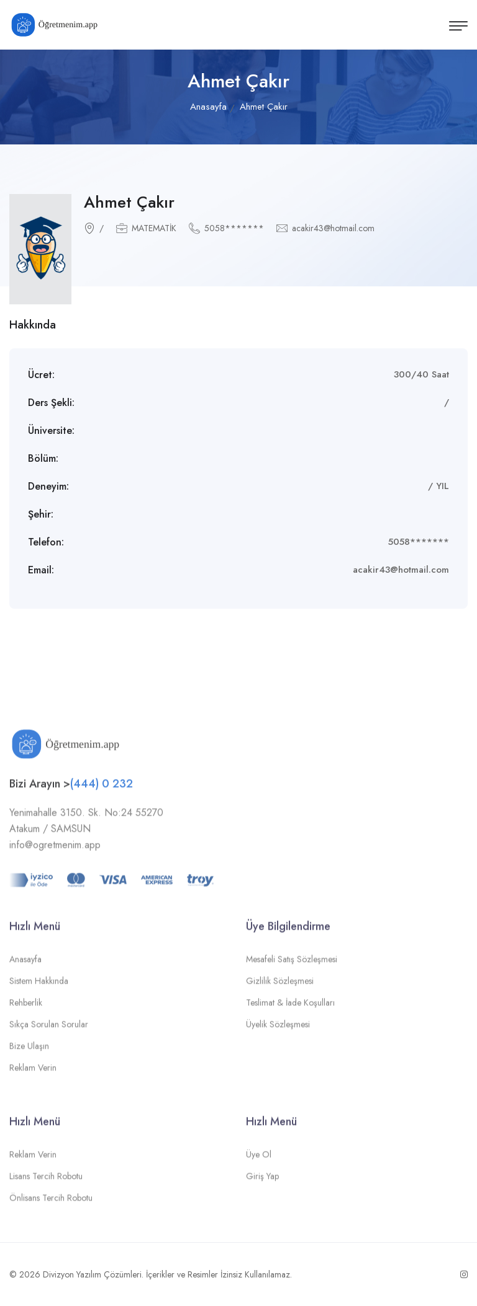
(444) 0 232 (101, 788)
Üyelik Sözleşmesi (278, 1028)
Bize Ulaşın (29, 1050)
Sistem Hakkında (38, 985)
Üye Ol (258, 1158)
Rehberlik (25, 1006)
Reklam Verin (33, 1072)
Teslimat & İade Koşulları (290, 1006)
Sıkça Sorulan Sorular (48, 1028)
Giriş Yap (262, 1180)
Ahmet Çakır (129, 202)
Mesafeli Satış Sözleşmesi (291, 963)
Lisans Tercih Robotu (46, 1180)
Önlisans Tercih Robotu (51, 1202)
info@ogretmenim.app (55, 849)
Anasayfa (208, 106)
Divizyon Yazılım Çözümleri (92, 1274)
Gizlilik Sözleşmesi (280, 985)
